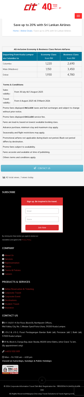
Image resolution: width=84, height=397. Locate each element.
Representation (12, 262)
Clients (8, 266)
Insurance (9, 307)
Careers (8, 274)
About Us (9, 255)
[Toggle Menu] (78, 16)
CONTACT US (42, 168)
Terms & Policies (13, 270)
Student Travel (12, 304)
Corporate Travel (13, 292)
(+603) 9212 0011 (12, 351)
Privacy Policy (26, 240)
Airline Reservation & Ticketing (19, 289)
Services (9, 259)
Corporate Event (12, 296)
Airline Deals (26, 30)
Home (16, 30)
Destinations (11, 300)
